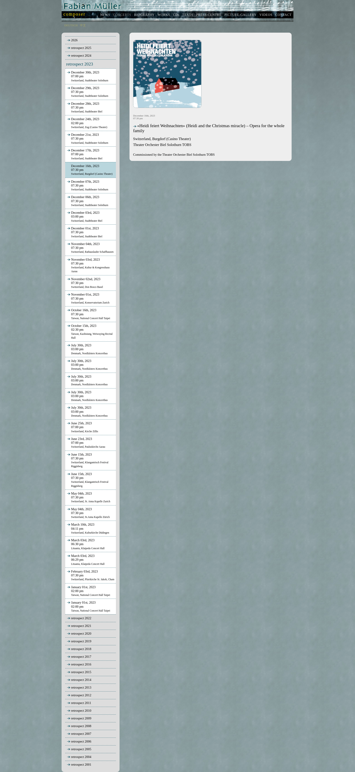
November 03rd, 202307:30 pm (88, 265)
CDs (176, 15)
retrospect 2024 (81, 55)
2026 (74, 40)
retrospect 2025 (81, 48)
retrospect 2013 (81, 687)
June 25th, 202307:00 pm (82, 427)
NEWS (105, 15)
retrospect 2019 (81, 641)
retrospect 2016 (81, 664)
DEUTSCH (71, 25)
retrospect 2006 (81, 741)
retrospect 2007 (81, 734)
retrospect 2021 (81, 626)
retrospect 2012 (81, 695)
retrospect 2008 (81, 726)
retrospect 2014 (81, 680)
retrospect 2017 (81, 656)
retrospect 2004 (81, 757)
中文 (83, 25)
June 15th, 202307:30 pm (87, 460)
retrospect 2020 (81, 633)
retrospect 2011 (81, 703)
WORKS (164, 15)
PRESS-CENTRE (208, 15)
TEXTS (187, 15)
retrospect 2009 (81, 718)
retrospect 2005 (81, 749)
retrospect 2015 (81, 672)
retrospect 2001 (81, 764)
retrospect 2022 (81, 618)
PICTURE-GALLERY (240, 15)
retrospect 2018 (81, 649)
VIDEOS (265, 15)
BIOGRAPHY (144, 15)
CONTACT (283, 15)
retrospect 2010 (81, 710)
